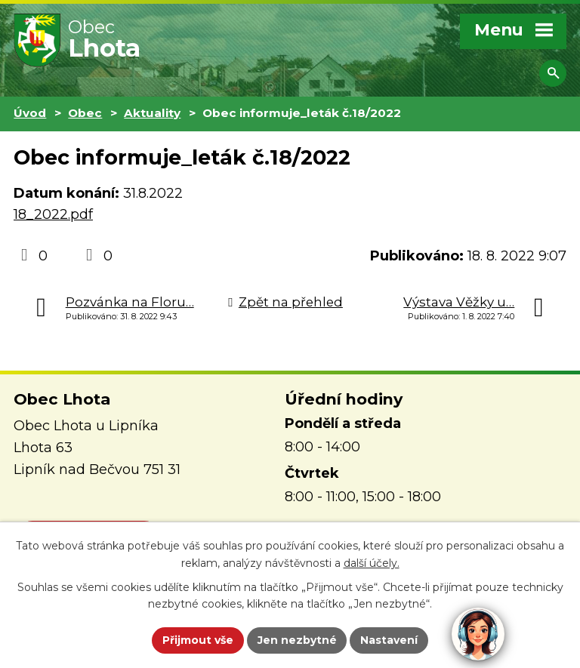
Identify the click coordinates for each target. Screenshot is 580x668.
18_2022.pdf (53, 214)
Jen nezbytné (297, 640)
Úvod (30, 113)
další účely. (372, 563)
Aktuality (152, 113)
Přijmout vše (197, 640)
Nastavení (389, 640)
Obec (85, 113)
